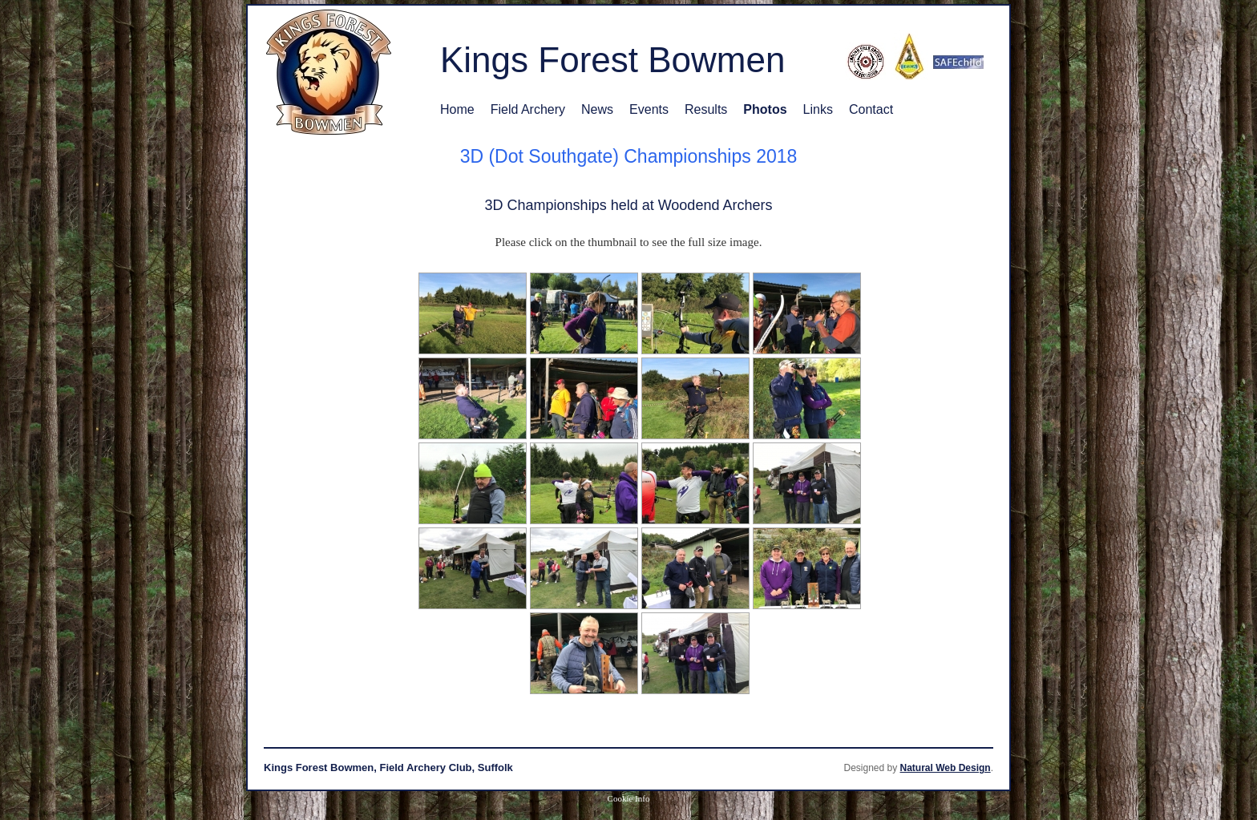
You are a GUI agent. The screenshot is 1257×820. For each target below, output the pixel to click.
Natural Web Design (945, 768)
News (597, 109)
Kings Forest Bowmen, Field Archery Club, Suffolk (388, 767)
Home (457, 109)
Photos (764, 109)
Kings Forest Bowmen (612, 59)
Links (818, 109)
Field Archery (528, 109)
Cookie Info (629, 798)
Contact (871, 109)
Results (706, 109)
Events (649, 109)
